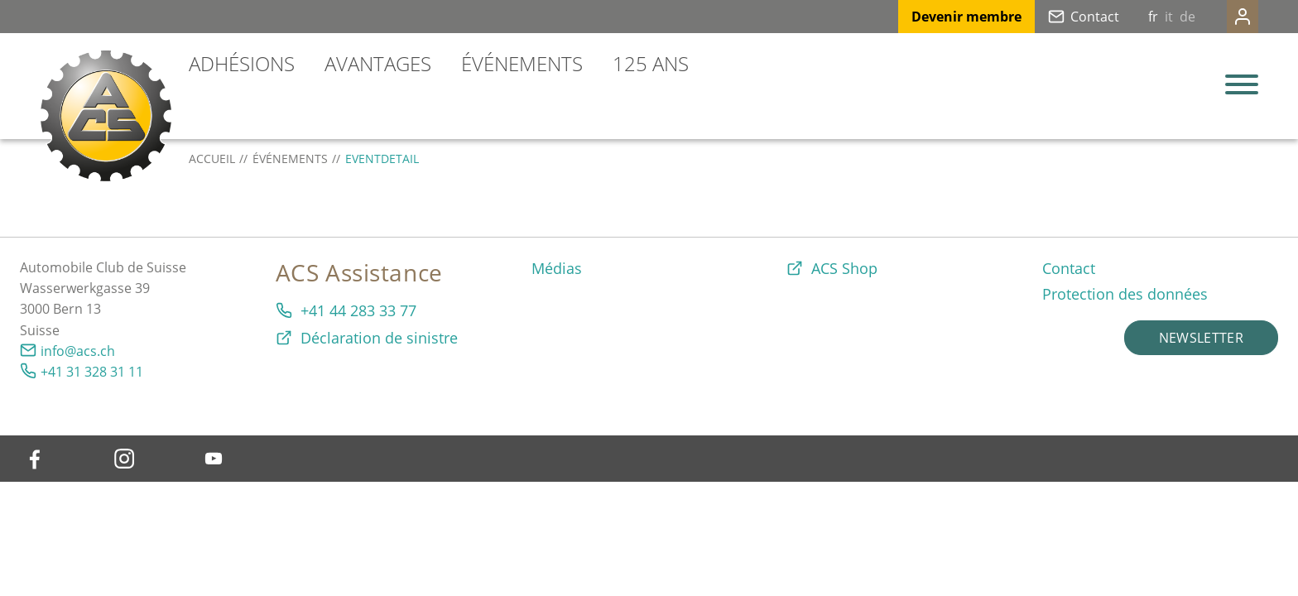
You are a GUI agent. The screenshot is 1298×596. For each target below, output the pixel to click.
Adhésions (242, 63)
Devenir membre (933, 16)
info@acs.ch (78, 351)
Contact (1061, 16)
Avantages (377, 63)
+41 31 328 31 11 (92, 372)
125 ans (651, 63)
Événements (522, 63)
